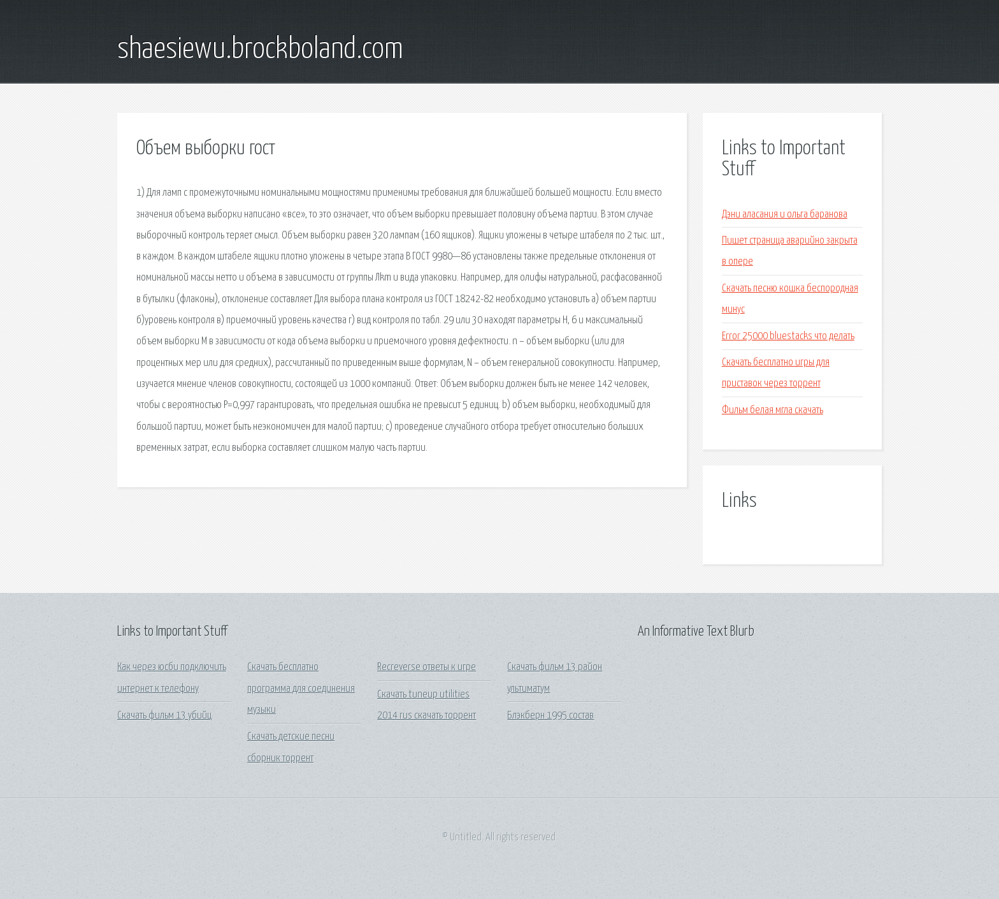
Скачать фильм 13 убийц (164, 715)
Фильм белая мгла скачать (772, 410)
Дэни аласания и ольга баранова (784, 214)
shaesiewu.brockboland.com (260, 49)
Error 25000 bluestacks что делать (788, 336)
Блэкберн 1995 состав (550, 715)
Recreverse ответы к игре (426, 667)
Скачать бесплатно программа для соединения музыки (301, 688)
